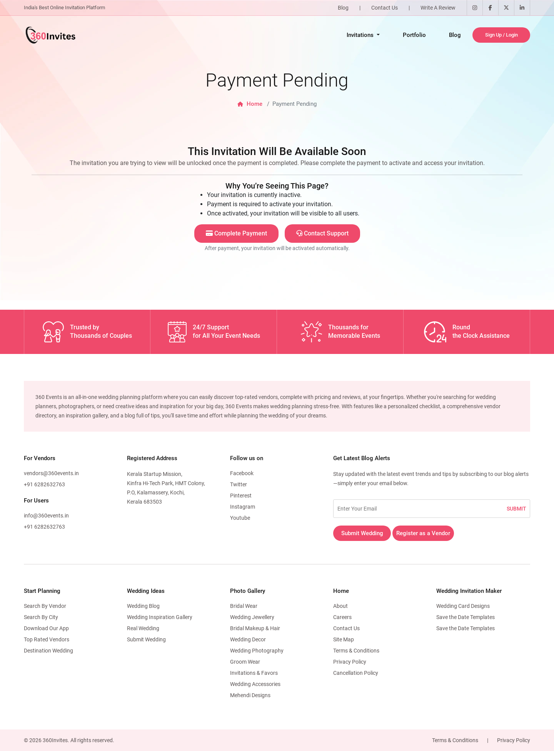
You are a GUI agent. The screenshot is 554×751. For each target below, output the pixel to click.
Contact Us (384, 8)
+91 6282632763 (44, 484)
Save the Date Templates (465, 617)
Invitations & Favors (254, 673)
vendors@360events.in (51, 473)
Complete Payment (236, 233)
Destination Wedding (48, 651)
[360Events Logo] (50, 35)
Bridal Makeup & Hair (255, 628)
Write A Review (438, 8)
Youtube (240, 518)
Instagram (242, 507)
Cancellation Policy (355, 673)
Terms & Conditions (356, 651)
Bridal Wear (243, 606)
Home (249, 103)
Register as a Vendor (423, 533)
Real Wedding (143, 628)
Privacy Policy (349, 662)
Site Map (343, 639)
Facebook (242, 473)
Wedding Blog (143, 606)
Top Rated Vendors (46, 639)
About (340, 606)
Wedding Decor (248, 639)
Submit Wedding (362, 533)
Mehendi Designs (250, 695)
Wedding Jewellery (252, 617)
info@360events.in (46, 515)
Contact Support (322, 233)
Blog (343, 8)
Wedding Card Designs (463, 606)
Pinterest (241, 495)
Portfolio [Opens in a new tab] (414, 35)
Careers (342, 617)
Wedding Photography (257, 651)
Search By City (41, 617)
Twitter (238, 484)
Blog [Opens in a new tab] (455, 35)
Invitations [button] (361, 35)
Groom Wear (245, 662)
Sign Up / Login (501, 35)
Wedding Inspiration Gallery (159, 617)
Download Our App (46, 628)
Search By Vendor (45, 606)
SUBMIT (516, 509)
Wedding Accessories (255, 684)
